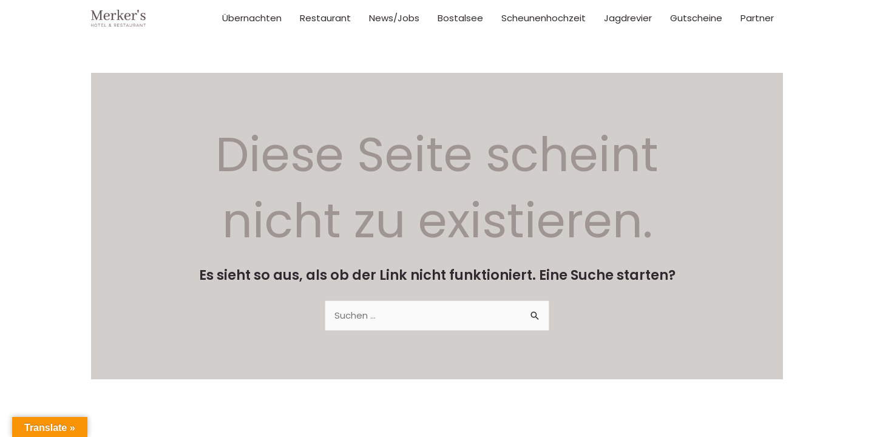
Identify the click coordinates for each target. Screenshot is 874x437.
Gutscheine (696, 18)
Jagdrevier (628, 18)
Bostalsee (460, 18)
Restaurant (325, 18)
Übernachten (252, 18)
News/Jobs (394, 18)
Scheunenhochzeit (543, 18)
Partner (757, 18)
